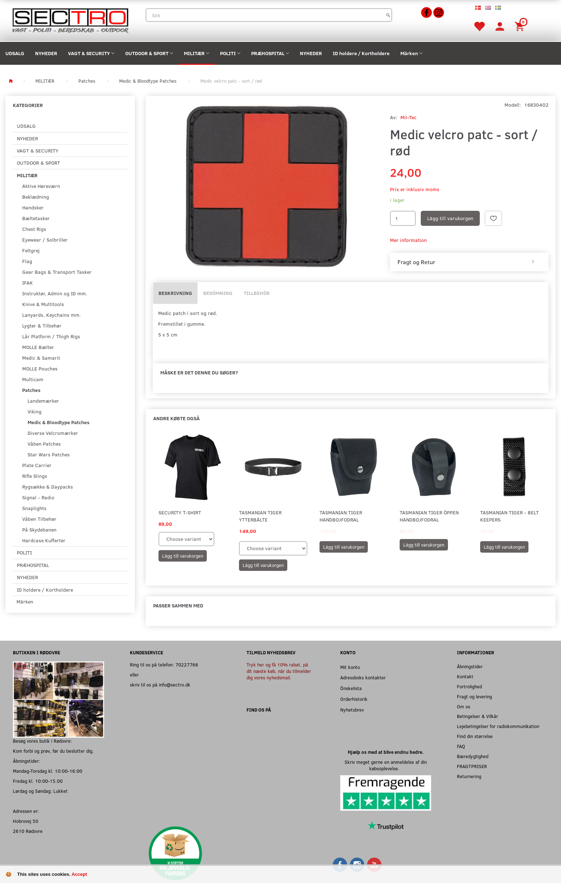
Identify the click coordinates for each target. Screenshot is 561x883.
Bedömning (218, 293)
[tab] (469, 262)
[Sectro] (70, 20)
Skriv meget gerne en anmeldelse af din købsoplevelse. (386, 765)
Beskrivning (175, 293)
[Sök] (388, 15)
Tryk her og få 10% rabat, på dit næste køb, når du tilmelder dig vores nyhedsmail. (279, 670)
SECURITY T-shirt (179, 512)
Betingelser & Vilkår (477, 716)
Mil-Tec (408, 117)
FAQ (461, 746)
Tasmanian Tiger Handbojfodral (340, 516)
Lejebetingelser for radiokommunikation (498, 726)
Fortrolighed (469, 686)
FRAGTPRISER (472, 766)
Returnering (469, 776)
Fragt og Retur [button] (416, 262)
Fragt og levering (474, 696)
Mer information (408, 240)
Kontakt (465, 676)
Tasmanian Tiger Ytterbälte (260, 516)
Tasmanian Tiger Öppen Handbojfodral (429, 516)
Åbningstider (470, 666)
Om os (463, 706)
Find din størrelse (475, 736)
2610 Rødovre (28, 831)
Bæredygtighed (472, 756)
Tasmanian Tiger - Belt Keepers (509, 516)
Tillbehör (257, 293)
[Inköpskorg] (520, 26)
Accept (79, 874)
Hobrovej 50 (25, 821)
